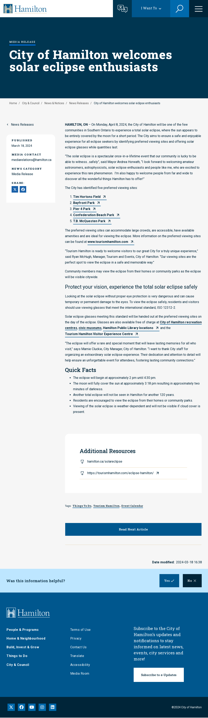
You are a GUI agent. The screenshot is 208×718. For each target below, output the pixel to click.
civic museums (90, 328)
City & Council (30, 103)
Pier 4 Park (81, 209)
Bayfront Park (84, 203)
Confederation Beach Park (93, 215)
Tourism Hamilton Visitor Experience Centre (99, 334)
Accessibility (80, 665)
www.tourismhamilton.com (108, 242)
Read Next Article (133, 529)
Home (13, 103)
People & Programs (22, 630)
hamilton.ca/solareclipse (104, 461)
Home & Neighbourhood (25, 639)
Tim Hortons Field (87, 197)
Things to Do (16, 656)
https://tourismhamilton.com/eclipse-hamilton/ (120, 473)
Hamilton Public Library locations (128, 328)
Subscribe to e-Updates (159, 675)
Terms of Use (80, 630)
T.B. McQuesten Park (89, 221)
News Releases (79, 103)
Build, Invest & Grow (22, 648)
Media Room (79, 674)
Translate (77, 656)
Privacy (76, 639)
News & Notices (54, 103)
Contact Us (78, 648)
